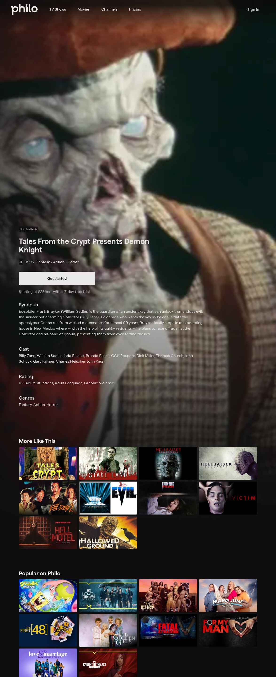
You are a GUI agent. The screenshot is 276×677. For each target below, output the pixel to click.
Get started (57, 278)
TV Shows (57, 9)
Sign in (253, 9)
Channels (109, 9)
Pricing (135, 9)
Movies (84, 9)
